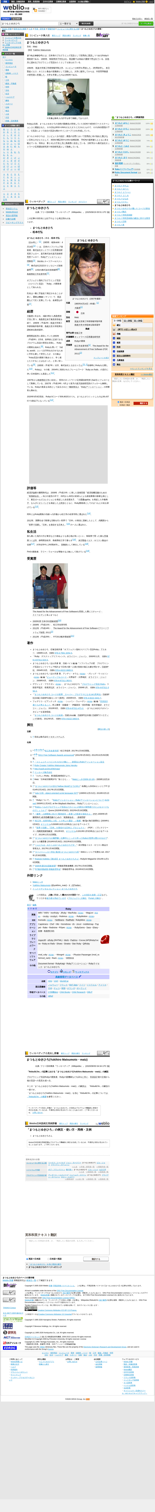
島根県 (69, 143)
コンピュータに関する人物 (68, 29)
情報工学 (78, 333)
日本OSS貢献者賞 (50, 621)
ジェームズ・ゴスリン (77, 1175)
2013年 (36, 637)
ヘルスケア (10, 97)
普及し (91, 55)
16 (74, 539)
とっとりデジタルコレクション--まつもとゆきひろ (55, 889)
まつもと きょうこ (123, 135)
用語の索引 (66, 35)
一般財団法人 (73, 387)
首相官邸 (81, 492)
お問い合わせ (37, 1112)
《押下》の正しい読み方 (127, 329)
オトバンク (44, 503)
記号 (5, 199)
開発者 (30, 59)
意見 (41, 1080)
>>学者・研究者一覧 (87, 1167)
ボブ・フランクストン (56, 1169)
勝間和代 (43, 492)
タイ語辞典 (128, 1383)
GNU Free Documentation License (70, 1291)
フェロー (35, 253)
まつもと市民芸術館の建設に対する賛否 (132, 218)
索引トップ (56, 35)
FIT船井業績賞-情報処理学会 (48, 869)
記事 (45, 1071)
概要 (118, 343)
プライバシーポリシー (19, 1372)
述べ (47, 1080)
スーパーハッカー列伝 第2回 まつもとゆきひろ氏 (57, 852)
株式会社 (37, 250)
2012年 (30, 520)
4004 (53, 140)
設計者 (97, 1077)
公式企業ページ (101, 1362)
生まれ (64, 59)
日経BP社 (82, 715)
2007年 (93, 299)
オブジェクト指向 (35, 280)
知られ (71, 62)
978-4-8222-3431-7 (92, 698)
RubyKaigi (60, 963)
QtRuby (86, 943)
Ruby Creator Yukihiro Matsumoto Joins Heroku (55, 765)
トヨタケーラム (76, 365)
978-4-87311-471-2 (74, 708)
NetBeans (59, 920)
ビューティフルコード (57, 677)
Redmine (53, 927)
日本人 (32, 140)
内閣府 (102, 520)
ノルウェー (53, 985)
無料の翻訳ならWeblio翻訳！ (43, 10)
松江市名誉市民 (52, 751)
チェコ (57, 988)
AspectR (42, 940)
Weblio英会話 (12, 212)
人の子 (55, 143)
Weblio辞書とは (16, 1362)
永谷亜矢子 (69, 499)
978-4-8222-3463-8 (70, 719)
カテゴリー (82, 202)
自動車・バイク (11, 73)
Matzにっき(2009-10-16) (83, 779)
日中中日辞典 (48, 2)
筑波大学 (39, 68)
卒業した (57, 75)
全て (4, 57)
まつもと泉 (119, 225)
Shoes (59, 943)
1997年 (90, 143)
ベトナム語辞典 (130, 1385)
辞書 (5, 2)
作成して (82, 131)
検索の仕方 (15, 1364)
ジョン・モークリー (73, 1163)
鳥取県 (52, 59)
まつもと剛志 (120, 212)
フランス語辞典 (130, 1377)
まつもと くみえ (122, 146)
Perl (29, 551)
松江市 (77, 346)
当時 (59, 124)
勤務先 (66, 124)
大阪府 (77, 308)
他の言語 (31, 1080)
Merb (66, 940)
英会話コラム (12, 208)
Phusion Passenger (82, 955)
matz (97, 1071)
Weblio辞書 (45, 1295)
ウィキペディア (37, 201)
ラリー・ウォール (48, 551)
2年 (94, 68)
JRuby (63, 913)
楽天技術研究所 (83, 383)
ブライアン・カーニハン (60, 1165)
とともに (100, 140)
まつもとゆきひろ (52, 967)
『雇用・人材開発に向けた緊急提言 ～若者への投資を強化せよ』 (63, 814)
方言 (7, 117)
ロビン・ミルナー (68, 1177)
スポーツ (9, 104)
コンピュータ (53, 136)
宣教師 (56, 71)
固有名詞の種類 (20, 29)
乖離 (118, 334)
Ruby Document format (126, 172)
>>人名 (74, 1167)
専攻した (87, 68)
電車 (7, 70)
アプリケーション (32, 927)
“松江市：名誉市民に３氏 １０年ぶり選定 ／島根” (57, 821)
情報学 (54, 68)
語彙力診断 (11, 219)
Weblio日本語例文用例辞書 (43, 1123)
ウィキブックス (82, 972)
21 (72, 636)
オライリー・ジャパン (77, 656)
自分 (46, 131)
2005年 (36, 621)
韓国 (63, 988)
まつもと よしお (121, 195)
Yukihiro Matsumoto (42, 50)
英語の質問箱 (12, 215)
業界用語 (9, 63)
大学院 (85, 325)
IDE (33, 920)
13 (36, 506)
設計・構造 (65, 136)
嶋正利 (60, 140)
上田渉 (62, 503)
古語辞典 (72, 2)
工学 (7, 80)
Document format (46, 963)
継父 (118, 325)
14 (88, 513)
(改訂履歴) (66, 1293)
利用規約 (14, 1369)
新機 (68, 1077)
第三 (45, 68)
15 (68, 524)
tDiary (95, 927)
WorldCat (64, 981)
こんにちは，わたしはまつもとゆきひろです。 (56, 845)
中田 (98, 71)
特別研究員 (56, 147)
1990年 (68, 75)
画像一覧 (86, 35)
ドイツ (82, 985)
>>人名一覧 (80, 1179)
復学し (83, 71)
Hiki (57, 924)
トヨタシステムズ (56, 737)
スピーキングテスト (15, 222)
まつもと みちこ (122, 123)
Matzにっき (38, 882)
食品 (7, 111)
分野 (74, 136)
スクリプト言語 (36, 284)
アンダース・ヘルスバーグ (58, 1175)
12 (51, 400)
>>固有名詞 (69, 1179)
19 (87, 551)
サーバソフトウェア (32, 956)
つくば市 (33, 540)
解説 (106, 1071)
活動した (68, 71)
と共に (63, 143)
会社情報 (98, 1364)
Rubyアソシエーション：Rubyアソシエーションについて (78, 800)
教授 (106, 71)
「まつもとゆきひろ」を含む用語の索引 (44, 1264)
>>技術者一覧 (91, 1172)
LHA (67, 140)
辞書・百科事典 (11, 121)
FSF (105, 349)
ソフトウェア (55, 247)
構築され (39, 127)
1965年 (44, 59)
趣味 (7, 100)
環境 (104, 127)
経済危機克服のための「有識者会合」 (58, 817)
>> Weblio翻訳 (147, 374)
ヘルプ (151, 2)
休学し (101, 68)
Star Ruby (76, 943)
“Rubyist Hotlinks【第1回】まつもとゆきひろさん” (56, 859)
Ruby (104, 55)
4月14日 (84, 304)
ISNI (50, 981)
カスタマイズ (73, 127)
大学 (76, 71)
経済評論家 (32, 492)
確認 (118, 338)
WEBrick (70, 958)
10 (30, 369)
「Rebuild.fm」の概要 (37, 1096)
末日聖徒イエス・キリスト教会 (92, 540)
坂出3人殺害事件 (124, 356)
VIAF (56, 981)
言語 (52, 131)
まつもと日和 (120, 221)
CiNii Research (78, 992)
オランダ (71, 988)
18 (86, 544)
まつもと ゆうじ (121, 189)
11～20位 (128, 320)
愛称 (87, 59)
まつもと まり (121, 157)
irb (73, 924)
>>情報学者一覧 (102, 1167)
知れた (99, 136)
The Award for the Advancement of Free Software (55, 611)
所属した (41, 75)
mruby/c (54, 916)
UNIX (99, 127)
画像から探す (44, 1364)
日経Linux (69, 715)
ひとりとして (43, 140)
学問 (7, 87)
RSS (88, 1399)
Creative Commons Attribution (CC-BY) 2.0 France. (57, 1310)
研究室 (32, 75)
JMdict (42, 1347)
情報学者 (51, 29)
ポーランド (82, 988)
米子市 (58, 59)
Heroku (40, 261)
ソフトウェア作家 (33, 1170)
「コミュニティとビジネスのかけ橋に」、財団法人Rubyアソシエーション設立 (69, 762)
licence (51, 1349)
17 (32, 544)
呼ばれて (95, 59)
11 (52, 373)
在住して (77, 143)
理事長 (30, 261)
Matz (35, 46)
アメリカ (102, 985)
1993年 (56, 336)
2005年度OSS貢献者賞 (45, 866)
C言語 (33, 131)
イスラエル (92, 985)
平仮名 (42, 293)
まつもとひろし (121, 202)
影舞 (40, 931)
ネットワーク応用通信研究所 (87, 337)
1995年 (40, 365)
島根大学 (78, 325)
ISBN (51, 653)
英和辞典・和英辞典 (131, 1367)
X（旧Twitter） (75, 885)
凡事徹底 (120, 360)
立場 (104, 1077)
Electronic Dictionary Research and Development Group (104, 1347)
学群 (49, 68)
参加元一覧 (148, 19)
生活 (7, 94)
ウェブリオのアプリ (46, 1362)
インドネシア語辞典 (131, 1380)
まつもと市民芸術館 (123, 215)
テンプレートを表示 (101, 358)
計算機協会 (53, 992)
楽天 (43, 253)
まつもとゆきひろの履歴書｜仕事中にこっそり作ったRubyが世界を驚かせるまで (71, 838)
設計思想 (119, 163)
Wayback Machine (66, 803)
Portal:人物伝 (94, 898)
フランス (64, 985)
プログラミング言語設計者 (36, 1175)
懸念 (118, 364)
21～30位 (138, 320)
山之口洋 (102, 1169)
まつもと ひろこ (122, 129)
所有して (75, 124)
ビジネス (9, 60)
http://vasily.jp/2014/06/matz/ (47, 769)
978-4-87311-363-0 (62, 680)
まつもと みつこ (122, 140)
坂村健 (92, 140)
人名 (30, 29)
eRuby (51, 940)
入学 (61, 68)
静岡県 (30, 336)
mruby (46, 916)
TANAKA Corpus (9, 1308)
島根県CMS (49, 931)
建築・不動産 (10, 83)
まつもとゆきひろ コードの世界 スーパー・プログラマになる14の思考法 (68, 694)
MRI (40, 913)
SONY (86, 124)
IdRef (50, 996)
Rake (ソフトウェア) (124, 169)
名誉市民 (84, 346)
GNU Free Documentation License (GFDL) (58, 1298)
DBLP (89, 992)
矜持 (118, 347)
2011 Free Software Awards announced (56, 755)
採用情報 (98, 1367)
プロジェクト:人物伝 (77, 898)
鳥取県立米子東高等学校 (50, 319)
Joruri (78, 924)
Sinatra (67, 943)
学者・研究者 (39, 29)
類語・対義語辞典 (18, 2)
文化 (7, 90)
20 (59, 620)
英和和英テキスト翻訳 (41, 1235)
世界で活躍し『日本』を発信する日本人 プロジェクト (60, 828)
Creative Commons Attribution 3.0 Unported (55, 1314)
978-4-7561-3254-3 (63, 653)
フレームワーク (32, 945)
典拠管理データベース (66, 977)
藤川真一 (69, 1169)
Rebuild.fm (34, 1071)
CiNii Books (65, 992)
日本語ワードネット (32, 1337)
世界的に (84, 55)
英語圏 (72, 59)
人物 (50, 895)
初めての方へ (137, 19)
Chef (52, 924)
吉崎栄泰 (75, 140)
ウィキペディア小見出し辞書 (44, 1053)
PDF (95, 814)
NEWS (92, 124)
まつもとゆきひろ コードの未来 (49, 715)
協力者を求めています (56, 898)
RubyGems (80, 927)
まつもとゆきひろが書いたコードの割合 (132, 208)
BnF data (73, 985)
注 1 (85, 364)
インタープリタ (69, 131)
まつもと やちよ (121, 186)
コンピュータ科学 (73, 68)
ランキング (77, 35)
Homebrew (66, 924)
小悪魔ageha (84, 499)
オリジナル (46, 824)
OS (52, 127)
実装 (33, 914)
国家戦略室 (47, 831)
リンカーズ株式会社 (43, 772)
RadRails (70, 920)
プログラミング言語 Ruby (93, 684)
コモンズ (67, 972)
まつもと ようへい (122, 192)
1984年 (30, 68)
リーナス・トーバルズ (56, 1163)
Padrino (74, 940)
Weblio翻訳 (128, 1369)
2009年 (54, 492)
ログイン (127, 1)
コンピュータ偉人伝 (39, 35)
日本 (51, 55)
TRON (84, 140)
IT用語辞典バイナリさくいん (64, 1286)
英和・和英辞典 (34, 2)
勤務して (70, 147)
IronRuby (55, 913)
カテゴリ (54, 972)
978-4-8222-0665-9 (64, 670)
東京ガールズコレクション (43, 499)
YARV (46, 913)
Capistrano (43, 924)
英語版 (82, 674)
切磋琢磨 (120, 351)
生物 (7, 107)
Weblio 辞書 (140, 2)
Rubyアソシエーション (51, 257)
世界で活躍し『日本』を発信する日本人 (47, 525)
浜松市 (36, 336)
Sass (88, 927)
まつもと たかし (122, 152)
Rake (45, 927)
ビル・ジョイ (93, 1169)
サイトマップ (16, 1375)
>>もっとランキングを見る (141, 369)
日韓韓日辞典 (61, 2)
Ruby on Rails (92, 369)
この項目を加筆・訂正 (92, 895)
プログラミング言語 (65, 55)
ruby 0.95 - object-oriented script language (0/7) (56, 793)
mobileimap (88, 924)
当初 (36, 124)
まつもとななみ (121, 199)
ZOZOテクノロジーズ (49, 265)
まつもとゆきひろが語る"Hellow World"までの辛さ (57, 786)
